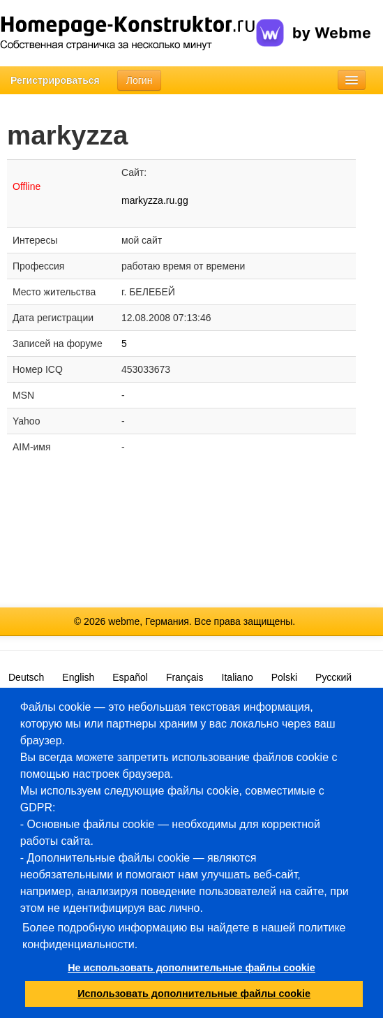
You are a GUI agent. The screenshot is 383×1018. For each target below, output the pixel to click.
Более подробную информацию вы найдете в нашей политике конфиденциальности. (184, 936)
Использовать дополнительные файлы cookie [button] (193, 993)
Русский (333, 677)
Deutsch (26, 677)
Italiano (237, 677)
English (78, 677)
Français (185, 677)
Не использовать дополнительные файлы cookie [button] (191, 967)
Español (130, 677)
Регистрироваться (55, 80)
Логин (139, 80)
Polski (284, 677)
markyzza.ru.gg (154, 200)
